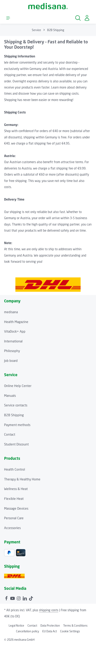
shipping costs (48, 610)
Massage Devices (16, 508)
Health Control (14, 469)
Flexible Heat (14, 499)
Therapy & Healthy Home (22, 479)
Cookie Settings (70, 631)
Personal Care (14, 518)
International (13, 341)
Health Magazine (16, 322)
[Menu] (8, 18)
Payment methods (17, 425)
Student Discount (16, 444)
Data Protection (50, 625)
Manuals (10, 396)
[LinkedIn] (25, 598)
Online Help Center (17, 386)
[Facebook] (6, 598)
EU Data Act (49, 631)
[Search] (78, 18)
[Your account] (87, 18)
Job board (11, 361)
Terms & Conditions (75, 625)
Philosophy (12, 351)
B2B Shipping (14, 415)
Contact (9, 434)
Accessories (12, 528)
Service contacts (15, 405)
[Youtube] (13, 598)
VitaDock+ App (14, 331)
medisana (11, 312)
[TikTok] (31, 598)
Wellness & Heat (16, 489)
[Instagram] (19, 598)
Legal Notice (16, 625)
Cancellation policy (27, 631)
